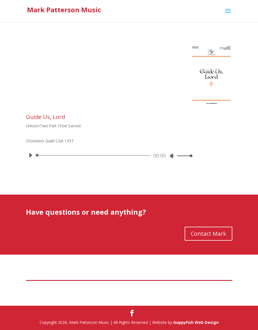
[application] (108, 155)
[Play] (30, 155)
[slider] (94, 155)
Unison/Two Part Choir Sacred (53, 125)
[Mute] (172, 155)
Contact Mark (208, 233)
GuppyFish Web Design (196, 322)
